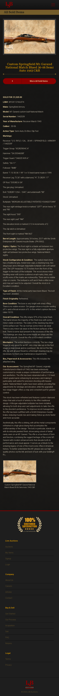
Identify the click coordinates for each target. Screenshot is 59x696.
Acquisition (10, 625)
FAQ (7, 637)
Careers (8, 586)
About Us (9, 580)
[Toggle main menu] (53, 4)
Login (7, 564)
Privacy (8, 665)
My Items (9, 553)
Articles (8, 592)
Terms (8, 659)
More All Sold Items (39, 81)
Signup (8, 558)
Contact (8, 598)
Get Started (10, 614)
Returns (8, 643)
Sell (6, 631)
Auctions (9, 547)
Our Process (10, 619)
